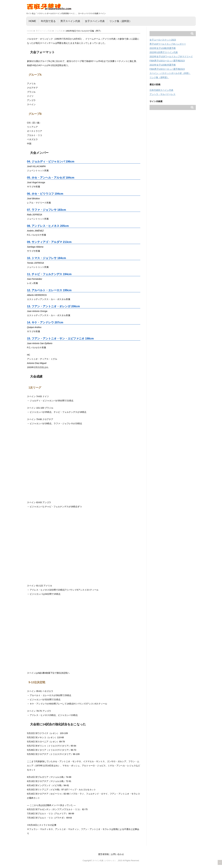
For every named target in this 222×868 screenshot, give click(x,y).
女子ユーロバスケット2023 (163, 40)
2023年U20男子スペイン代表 (164, 52)
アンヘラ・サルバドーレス (162, 94)
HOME (32, 21)
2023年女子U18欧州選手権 (163, 48)
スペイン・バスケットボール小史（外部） (170, 73)
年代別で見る (48, 21)
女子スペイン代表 (95, 21)
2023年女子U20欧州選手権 (163, 65)
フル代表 (59, 31)
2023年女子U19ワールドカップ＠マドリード (171, 56)
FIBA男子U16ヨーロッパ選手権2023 (167, 69)
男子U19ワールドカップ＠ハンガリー (168, 44)
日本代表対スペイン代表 (161, 90)
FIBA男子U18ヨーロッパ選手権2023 (167, 60)
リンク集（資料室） (120, 21)
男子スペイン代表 (70, 21)
